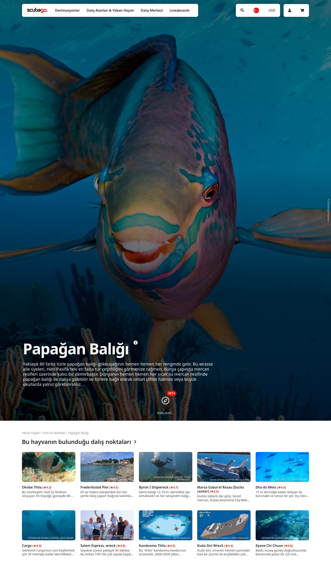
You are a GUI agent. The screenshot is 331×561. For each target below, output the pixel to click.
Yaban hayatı (31, 433)
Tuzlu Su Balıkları (54, 433)
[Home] (37, 10)
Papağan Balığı (78, 433)
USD (272, 10)
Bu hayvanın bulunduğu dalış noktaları (79, 442)
